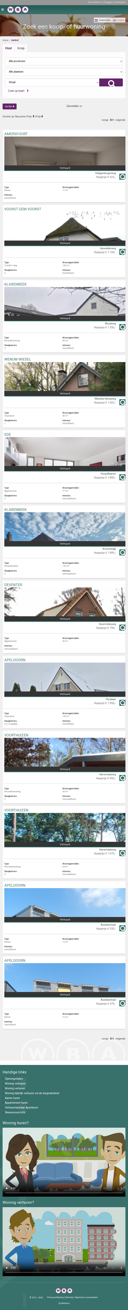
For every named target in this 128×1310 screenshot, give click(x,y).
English (119, 20)
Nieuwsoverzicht (15, 1112)
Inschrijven (119, 2)
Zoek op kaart (18, 90)
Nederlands (102, 20)
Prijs (31, 116)
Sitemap (69, 1297)
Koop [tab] (21, 48)
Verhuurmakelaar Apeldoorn (21, 1107)
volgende (120, 120)
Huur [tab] (8, 48)
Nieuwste (20, 116)
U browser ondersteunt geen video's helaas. (64, 1162)
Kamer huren (12, 1098)
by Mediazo (64, 1303)
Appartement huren (16, 1102)
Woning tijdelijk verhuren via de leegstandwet (32, 1093)
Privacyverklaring (55, 1297)
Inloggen (108, 2)
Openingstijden (14, 1078)
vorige (105, 120)
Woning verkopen (15, 1083)
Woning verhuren (15, 1088)
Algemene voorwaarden (86, 1297)
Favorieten (95, 2)
